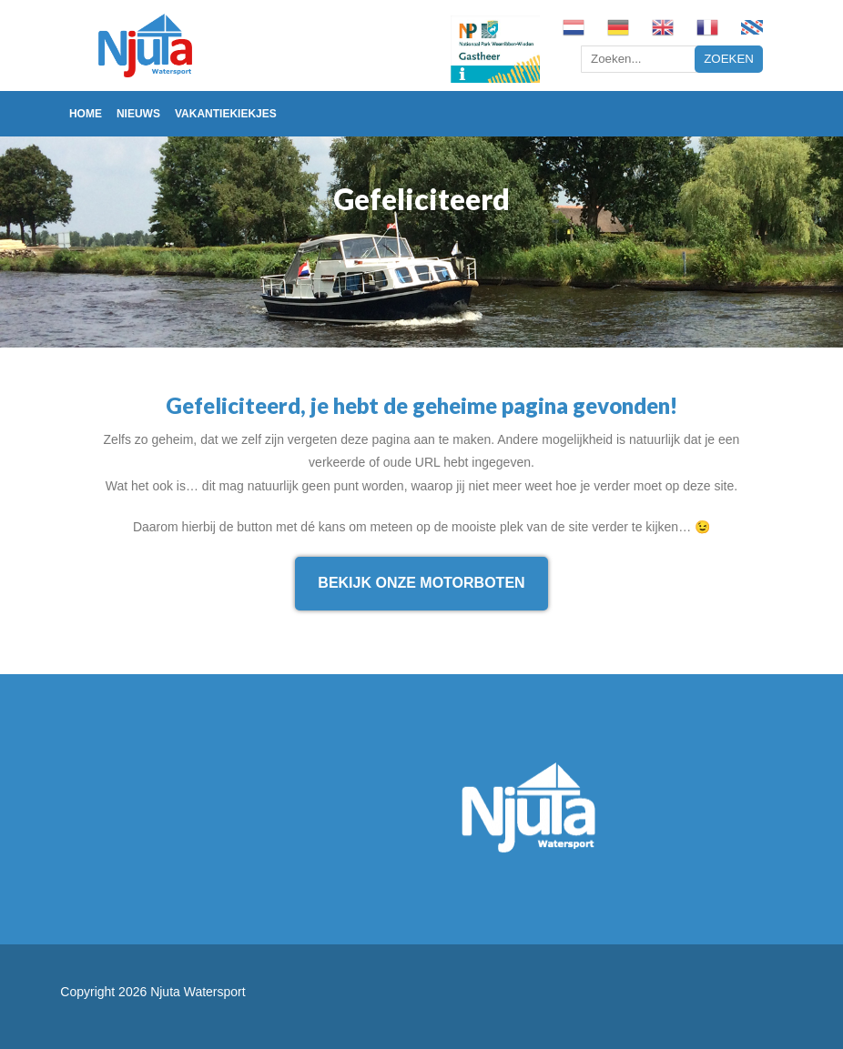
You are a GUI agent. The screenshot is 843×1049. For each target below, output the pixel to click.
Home (85, 113)
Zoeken (729, 59)
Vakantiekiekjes (226, 113)
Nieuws (138, 113)
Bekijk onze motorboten (421, 582)
